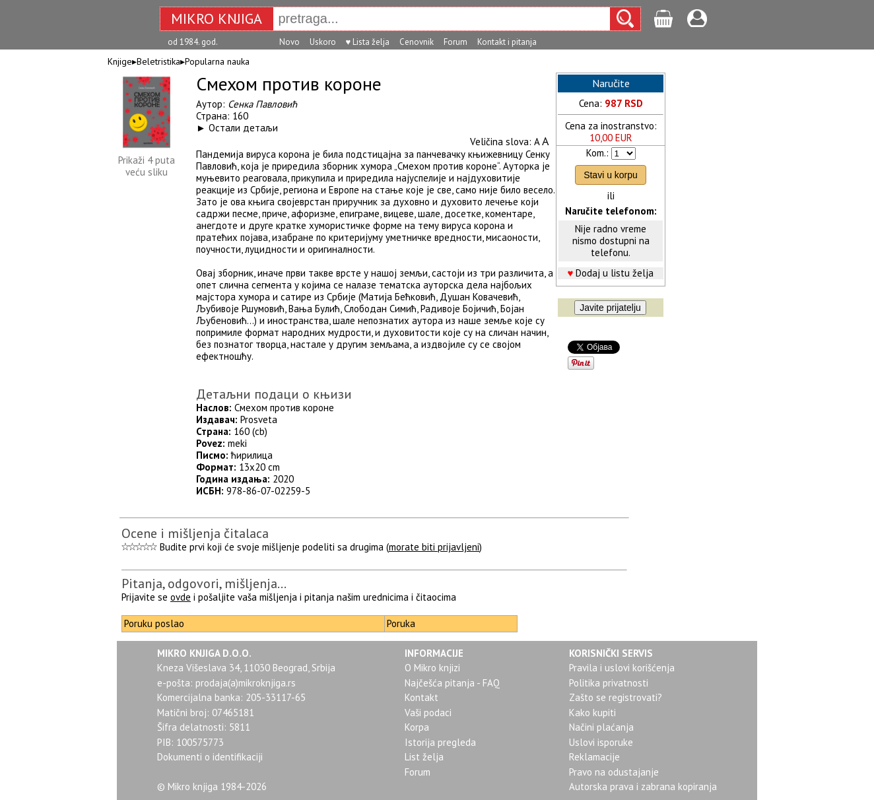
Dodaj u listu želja (615, 273)
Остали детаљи (243, 127)
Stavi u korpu (611, 175)
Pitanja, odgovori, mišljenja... (203, 583)
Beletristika (158, 61)
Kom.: (597, 153)
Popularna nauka (217, 61)
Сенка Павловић (262, 104)
